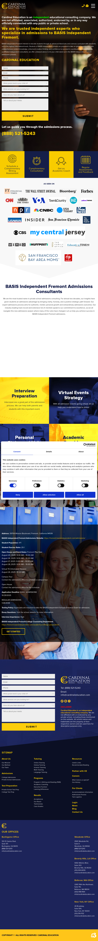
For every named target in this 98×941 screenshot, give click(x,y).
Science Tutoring (40, 767)
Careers (75, 776)
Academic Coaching (41, 784)
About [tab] (81, 452)
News (74, 805)
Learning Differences (41, 789)
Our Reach (37, 802)
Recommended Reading (80, 765)
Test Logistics (77, 797)
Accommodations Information (82, 792)
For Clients (77, 788)
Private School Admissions (11, 780)
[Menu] (92, 6)
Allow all (80, 495)
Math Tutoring (39, 770)
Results (37, 795)
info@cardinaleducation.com (75, 695)
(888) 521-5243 (72, 688)
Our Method (6, 765)
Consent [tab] (17, 452)
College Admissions (9, 777)
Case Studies (38, 806)
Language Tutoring (40, 772)
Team (87, 5)
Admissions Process (79, 795)
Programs (38, 778)
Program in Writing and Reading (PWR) (47, 782)
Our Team (5, 767)
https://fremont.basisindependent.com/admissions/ (64, 538)
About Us (6, 759)
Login (74, 802)
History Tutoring (39, 765)
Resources (77, 759)
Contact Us (77, 812)
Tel (83, 5)
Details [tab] (49, 452)
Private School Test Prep (10, 790)
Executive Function (40, 787)
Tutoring (38, 759)
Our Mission (6, 763)
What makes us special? (80, 780)
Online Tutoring (39, 763)
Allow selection (49, 495)
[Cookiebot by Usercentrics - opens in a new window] (85, 445)
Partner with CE (79, 771)
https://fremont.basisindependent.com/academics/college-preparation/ (30, 625)
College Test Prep (8, 792)
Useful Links (76, 763)
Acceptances (38, 799)
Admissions (7, 773)
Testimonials (38, 804)
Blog (74, 808)
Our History (76, 782)
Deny (18, 495)
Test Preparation (9, 785)
